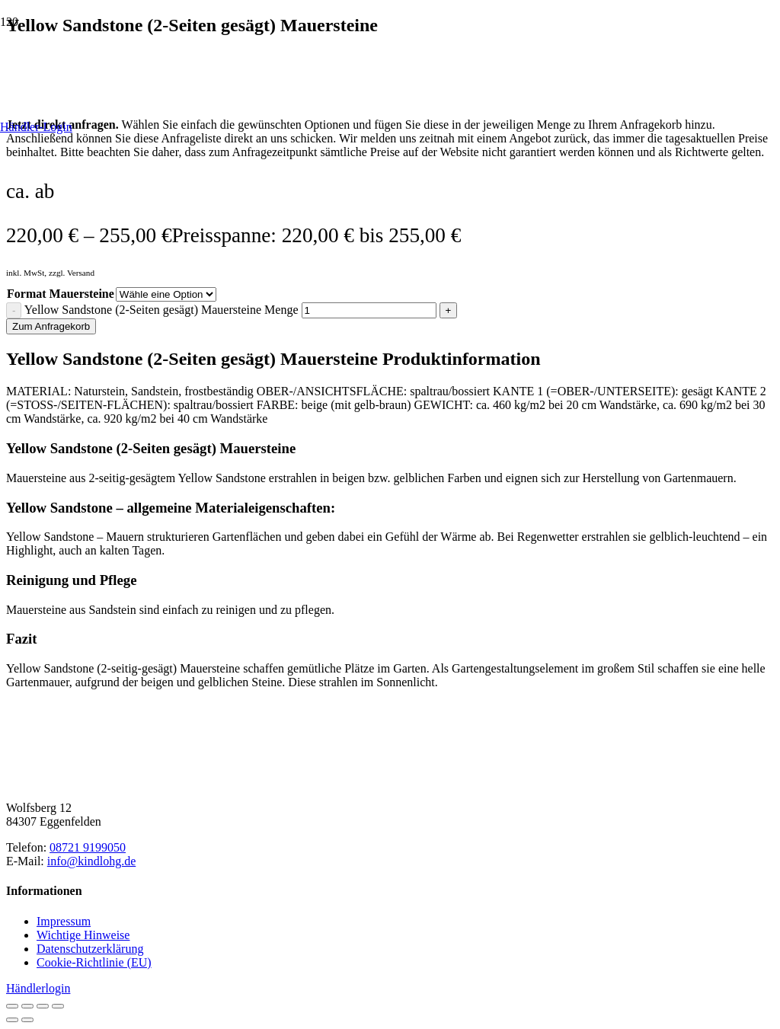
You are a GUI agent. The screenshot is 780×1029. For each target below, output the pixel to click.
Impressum (64, 921)
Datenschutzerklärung (90, 948)
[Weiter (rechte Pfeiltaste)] (27, 1020)
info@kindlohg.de (91, 861)
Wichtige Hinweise (83, 934)
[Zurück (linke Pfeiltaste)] (12, 1020)
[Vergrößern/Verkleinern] (12, 1006)
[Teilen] (43, 1006)
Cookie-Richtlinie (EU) (94, 962)
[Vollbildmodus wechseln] (27, 1006)
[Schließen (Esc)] (58, 1006)
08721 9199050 (88, 847)
